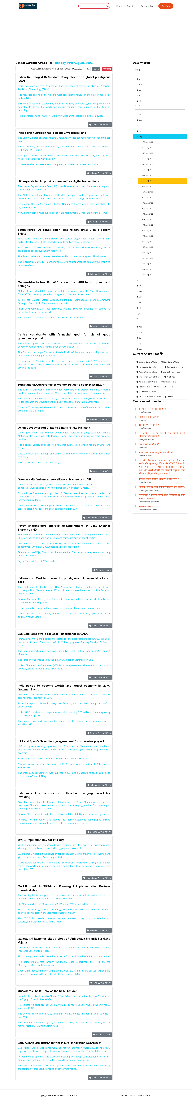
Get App (166, 6)
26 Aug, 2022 (147, 164)
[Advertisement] (96, 20)
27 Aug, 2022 (147, 159)
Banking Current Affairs (99, 221)
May (139, 84)
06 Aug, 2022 (147, 252)
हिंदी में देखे (107, 69)
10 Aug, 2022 (147, 236)
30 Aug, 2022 (147, 147)
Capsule (169, 397)
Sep (139, 131)
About (132, 1095)
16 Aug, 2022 (147, 214)
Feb (139, 101)
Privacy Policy (143, 1095)
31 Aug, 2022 (147, 142)
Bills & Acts (169, 377)
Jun (139, 286)
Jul (138, 79)
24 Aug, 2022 (147, 175)
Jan (139, 313)
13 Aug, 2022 (147, 219)
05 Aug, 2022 (147, 258)
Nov (139, 120)
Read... (96, 69)
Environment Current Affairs (148, 377)
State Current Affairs (100, 326)
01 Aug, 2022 (147, 275)
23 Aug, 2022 (147, 181)
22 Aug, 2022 (147, 186)
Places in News (143, 387)
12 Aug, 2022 (147, 225)
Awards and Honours (100, 124)
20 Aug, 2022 (147, 197)
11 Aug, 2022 (147, 230)
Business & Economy (174, 367)
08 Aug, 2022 (147, 247)
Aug (139, 136)
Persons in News (102, 570)
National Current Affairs (99, 173)
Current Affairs (147, 6)
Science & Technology (170, 372)
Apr (139, 90)
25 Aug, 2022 (147, 170)
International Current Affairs (97, 517)
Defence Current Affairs (99, 274)
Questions (131, 6)
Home (119, 6)
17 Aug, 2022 (147, 208)
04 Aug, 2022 (147, 264)
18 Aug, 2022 (147, 203)
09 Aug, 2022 (147, 241)
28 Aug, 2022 (147, 153)
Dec (139, 114)
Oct (139, 125)
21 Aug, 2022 (147, 192)
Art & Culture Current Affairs (149, 397)
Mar (139, 95)
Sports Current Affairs (146, 392)
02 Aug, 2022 (147, 269)
